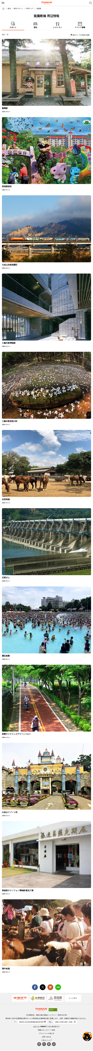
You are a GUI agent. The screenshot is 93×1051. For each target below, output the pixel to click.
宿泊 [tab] (35, 25)
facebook (35, 987)
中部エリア (30, 8)
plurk (49, 1044)
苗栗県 (39, 8)
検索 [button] (91, 3)
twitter (43, 987)
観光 (9, 8)
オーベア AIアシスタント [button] (87, 1036)
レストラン (57, 25)
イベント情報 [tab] (80, 25)
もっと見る (73, 998)
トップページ (3, 8)
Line (54, 1044)
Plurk (50, 987)
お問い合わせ (46, 1037)
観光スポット (18, 8)
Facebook (39, 1044)
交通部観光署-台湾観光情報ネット (46, 3)
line (58, 987)
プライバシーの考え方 (46, 1033)
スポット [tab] (13, 25)
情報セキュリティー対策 (46, 1030)
